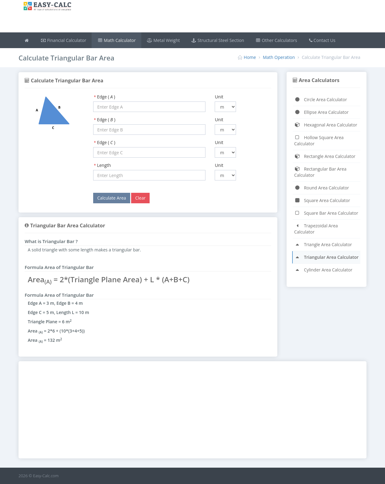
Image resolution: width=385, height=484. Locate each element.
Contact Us (321, 40)
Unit (219, 97)
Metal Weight (163, 40)
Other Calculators (276, 40)
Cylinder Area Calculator (323, 270)
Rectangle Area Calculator (325, 156)
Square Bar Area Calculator (326, 213)
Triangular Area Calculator (326, 257)
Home (250, 57)
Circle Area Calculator (320, 99)
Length (104, 165)
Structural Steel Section (217, 40)
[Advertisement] (221, 17)
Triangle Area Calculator (323, 244)
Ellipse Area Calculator (321, 112)
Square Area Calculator (322, 200)
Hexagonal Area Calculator (325, 125)
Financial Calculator (63, 40)
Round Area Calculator (321, 188)
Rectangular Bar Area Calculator (320, 172)
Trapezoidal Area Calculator (316, 229)
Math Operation (279, 57)
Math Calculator (116, 40)
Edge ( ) (106, 97)
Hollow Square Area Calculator (319, 140)
